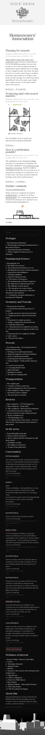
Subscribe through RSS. (14, 707)
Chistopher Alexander (15, 664)
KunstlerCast (12, 675)
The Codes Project (14, 687)
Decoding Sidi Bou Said (17, 368)
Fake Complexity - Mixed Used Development (23, 409)
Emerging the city (13, 263)
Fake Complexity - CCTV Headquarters (20, 404)
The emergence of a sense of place (20, 288)
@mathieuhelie (11, 197)
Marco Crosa (11, 530)
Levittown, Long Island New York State (22, 167)
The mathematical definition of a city (21, 268)
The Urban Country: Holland (17, 393)
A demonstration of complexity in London (23, 327)
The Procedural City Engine (18, 689)
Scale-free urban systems (17, 277)
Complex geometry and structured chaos (22, 313)
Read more (10, 89)
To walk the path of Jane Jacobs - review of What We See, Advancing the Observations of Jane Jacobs (22, 422)
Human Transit (13, 666)
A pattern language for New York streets (22, 388)
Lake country (12, 336)
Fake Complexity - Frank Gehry (18, 406)
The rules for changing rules (17, 375)
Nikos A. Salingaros (15, 678)
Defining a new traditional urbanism (20, 352)
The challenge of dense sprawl (18, 286)
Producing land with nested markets (22, 95)
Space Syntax (12, 682)
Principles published (15, 275)
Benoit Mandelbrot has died (16, 434)
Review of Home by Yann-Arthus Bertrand (21, 413)
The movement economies (17, 395)
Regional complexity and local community (22, 354)
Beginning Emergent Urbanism (19, 250)
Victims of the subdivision (17, 447)
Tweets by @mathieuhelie (15, 189)
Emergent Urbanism (22, 4)
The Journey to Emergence (18, 279)
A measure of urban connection (18, 386)
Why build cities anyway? (16, 266)
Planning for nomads (18, 50)
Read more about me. (32, 704)
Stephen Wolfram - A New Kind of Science (22, 684)
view (7, 478)
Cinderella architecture (16, 325)
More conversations (14, 649)
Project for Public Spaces (16, 680)
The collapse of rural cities (16, 445)
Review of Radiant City (15, 415)
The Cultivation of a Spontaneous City (20, 284)
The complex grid (13, 384)
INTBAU (10, 669)
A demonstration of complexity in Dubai (21, 334)
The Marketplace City (15, 418)
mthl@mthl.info (11, 195)
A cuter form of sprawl (16, 365)
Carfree (10, 662)
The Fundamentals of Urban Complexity (22, 281)
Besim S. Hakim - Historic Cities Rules (20, 659)
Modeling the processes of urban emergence (23, 270)
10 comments (21, 89)
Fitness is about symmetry (16, 436)
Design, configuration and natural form (21, 322)
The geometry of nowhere (16, 306)
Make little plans (13, 370)
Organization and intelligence (17, 272)
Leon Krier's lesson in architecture (20, 411)
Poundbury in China (14, 443)
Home (9, 232)
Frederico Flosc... (13, 602)
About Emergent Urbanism (16, 243)
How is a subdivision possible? (17, 151)
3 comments (20, 181)
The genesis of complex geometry (19, 320)
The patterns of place (15, 338)
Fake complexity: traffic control (19, 390)
